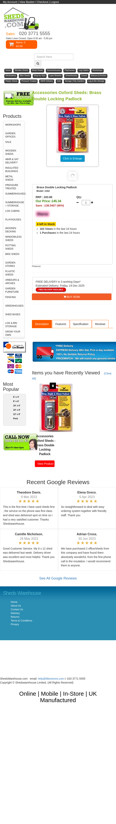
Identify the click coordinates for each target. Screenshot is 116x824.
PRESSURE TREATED (11, 187)
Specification (80, 324)
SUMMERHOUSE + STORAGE (14, 204)
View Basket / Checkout (33, 2)
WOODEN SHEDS (10, 152)
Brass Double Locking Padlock (44, 450)
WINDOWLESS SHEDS (13, 238)
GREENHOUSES (14, 305)
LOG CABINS (12, 211)
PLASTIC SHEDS (10, 273)
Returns (15, 617)
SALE (8, 142)
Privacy (15, 624)
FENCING (10, 297)
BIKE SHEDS (12, 254)
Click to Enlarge (72, 158)
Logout (54, 2)
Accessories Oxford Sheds (44, 438)
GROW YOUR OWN (12, 333)
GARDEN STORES (10, 264)
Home (14, 602)
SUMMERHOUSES (14, 193)
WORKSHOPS (13, 124)
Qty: (79, 197)
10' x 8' (16, 410)
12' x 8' (16, 414)
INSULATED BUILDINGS (11, 170)
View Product (45, 463)
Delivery (15, 613)
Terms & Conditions (21, 620)
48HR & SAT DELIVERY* (12, 161)
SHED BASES (12, 314)
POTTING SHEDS (10, 247)
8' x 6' (16, 401)
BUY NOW (72, 296)
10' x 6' (16, 405)
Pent (15, 418)
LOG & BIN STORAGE (11, 325)
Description (42, 324)
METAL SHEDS (9, 178)
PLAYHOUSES (13, 219)
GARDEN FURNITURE (12, 290)
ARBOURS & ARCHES (12, 282)
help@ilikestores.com (51, 678)
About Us (16, 605)
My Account (10, 2)
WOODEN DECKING (10, 230)
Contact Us (17, 609)
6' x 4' (16, 397)
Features (60, 324)
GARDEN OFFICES (10, 135)
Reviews (100, 324)
